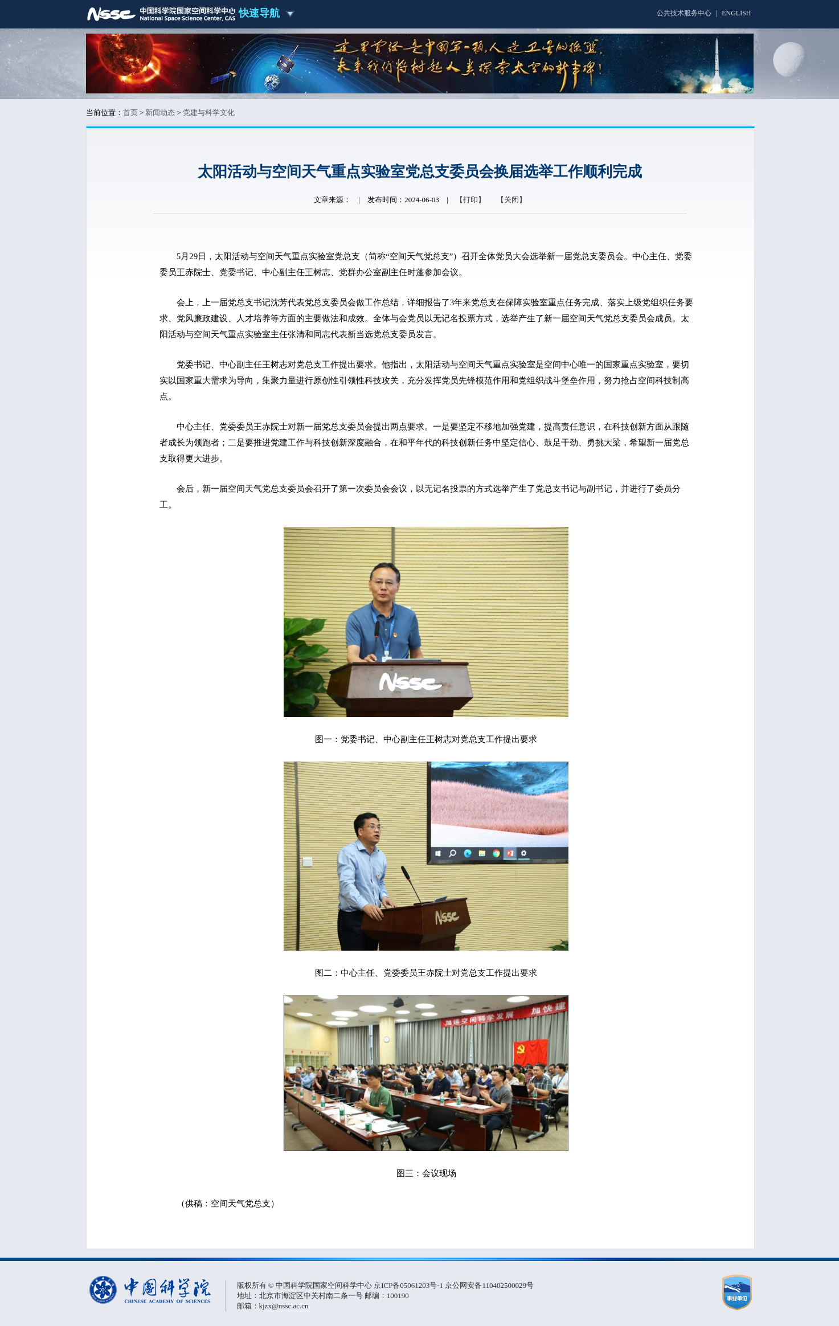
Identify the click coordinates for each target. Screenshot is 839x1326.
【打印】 (470, 199)
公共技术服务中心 (684, 13)
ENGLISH (736, 13)
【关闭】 (511, 199)
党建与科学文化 (209, 112)
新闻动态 (160, 112)
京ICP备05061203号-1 (409, 1285)
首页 (130, 112)
